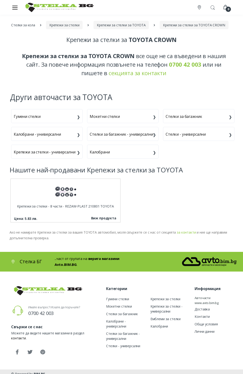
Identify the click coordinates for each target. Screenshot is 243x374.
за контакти (186, 232)
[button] (212, 6)
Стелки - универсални (186, 134)
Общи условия (206, 324)
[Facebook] (17, 352)
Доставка (202, 309)
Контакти (202, 316)
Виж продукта (103, 218)
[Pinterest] (43, 352)
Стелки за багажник (184, 116)
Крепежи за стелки (165, 299)
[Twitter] (30, 352)
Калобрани (100, 152)
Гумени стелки (27, 116)
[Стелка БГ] (58, 7)
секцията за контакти (137, 73)
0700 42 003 (41, 313)
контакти (18, 338)
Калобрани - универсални (37, 134)
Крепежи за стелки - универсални (44, 152)
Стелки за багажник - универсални (121, 134)
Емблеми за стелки (165, 319)
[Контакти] (199, 7)
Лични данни (204, 331)
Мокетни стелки (105, 116)
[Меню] (15, 7)
